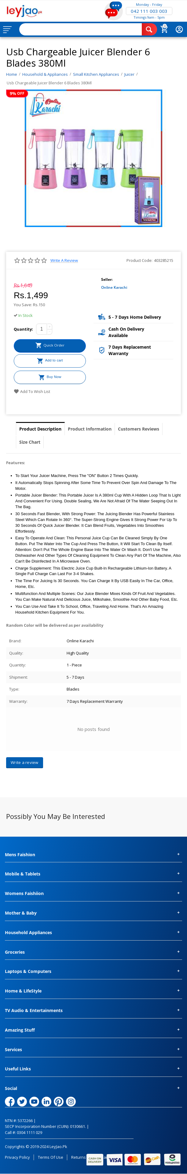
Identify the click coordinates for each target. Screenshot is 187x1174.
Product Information (90, 429)
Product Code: (139, 260)
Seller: (106, 279)
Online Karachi (114, 287)
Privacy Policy (17, 1157)
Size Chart (29, 442)
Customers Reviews (138, 429)
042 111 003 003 (149, 11)
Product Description (40, 429)
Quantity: (23, 329)
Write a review (64, 260)
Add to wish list (32, 391)
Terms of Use (50, 1157)
